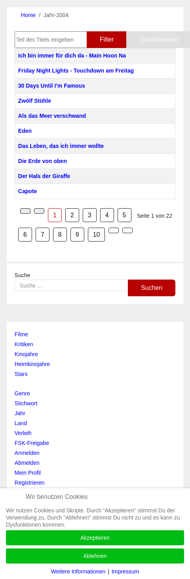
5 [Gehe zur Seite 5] (124, 215)
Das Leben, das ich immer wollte (61, 146)
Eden (25, 131)
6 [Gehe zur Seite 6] (25, 234)
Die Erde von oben (42, 161)
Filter (107, 39)
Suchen (151, 287)
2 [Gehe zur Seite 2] (72, 215)
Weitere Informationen (78, 571)
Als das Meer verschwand (52, 116)
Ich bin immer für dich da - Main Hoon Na (72, 55)
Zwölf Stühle (34, 101)
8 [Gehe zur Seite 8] (60, 234)
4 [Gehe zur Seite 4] (107, 215)
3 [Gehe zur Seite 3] (89, 215)
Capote (27, 191)
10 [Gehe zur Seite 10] (96, 234)
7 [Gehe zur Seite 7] (42, 234)
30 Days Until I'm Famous (51, 85)
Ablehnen (94, 556)
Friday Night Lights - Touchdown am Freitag (76, 70)
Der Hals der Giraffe (44, 176)
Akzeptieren (95, 538)
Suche (22, 275)
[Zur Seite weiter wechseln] (113, 230)
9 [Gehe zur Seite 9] (77, 234)
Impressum (125, 571)
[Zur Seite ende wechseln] (127, 230)
